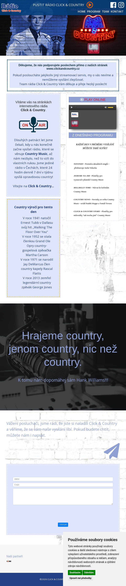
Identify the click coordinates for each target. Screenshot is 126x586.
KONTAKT (117, 11)
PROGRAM (93, 11)
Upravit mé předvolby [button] (80, 578)
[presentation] (69, 512)
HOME (81, 11)
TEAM (105, 11)
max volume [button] (106, 107)
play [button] (71, 107)
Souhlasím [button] (75, 572)
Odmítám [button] (89, 572)
